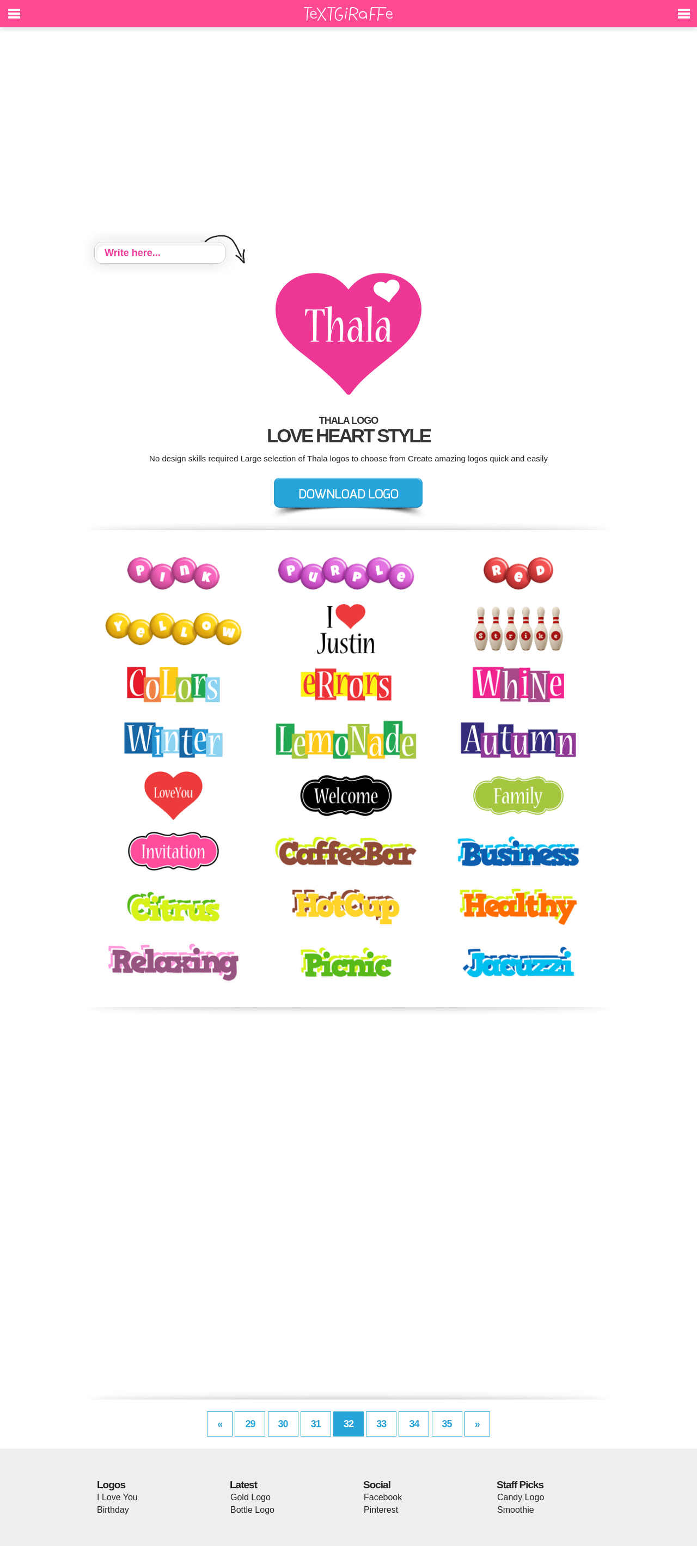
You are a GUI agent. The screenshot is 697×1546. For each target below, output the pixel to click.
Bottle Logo (252, 1509)
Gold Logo (250, 1497)
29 (250, 1424)
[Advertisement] (348, 136)
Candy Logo (520, 1497)
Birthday (113, 1509)
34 (414, 1424)
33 (381, 1424)
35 (447, 1424)
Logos (111, 1484)
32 (348, 1424)
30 (283, 1424)
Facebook (383, 1497)
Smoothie (515, 1509)
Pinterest (381, 1509)
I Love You (117, 1497)
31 (316, 1424)
